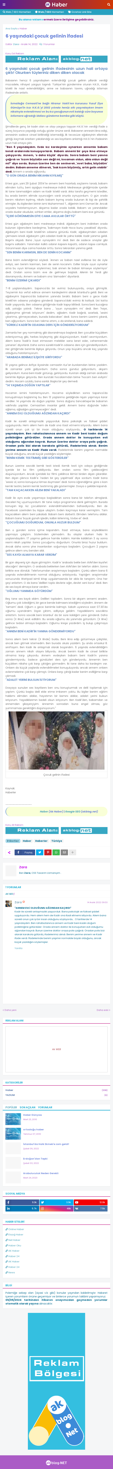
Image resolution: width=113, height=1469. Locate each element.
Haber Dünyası (32, 1115)
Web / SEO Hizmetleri (17, 12)
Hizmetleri (49, 12)
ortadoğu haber (33, 1129)
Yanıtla (18, 948)
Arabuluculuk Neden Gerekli (41, 1173)
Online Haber (14, 1229)
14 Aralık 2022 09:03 (97, 902)
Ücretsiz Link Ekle (79, 12)
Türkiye (56, 841)
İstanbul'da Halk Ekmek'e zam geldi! (46, 1144)
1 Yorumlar (49, 44)
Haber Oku (13, 1245)
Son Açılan (27, 1107)
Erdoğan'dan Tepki (35, 1158)
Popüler (11, 1107)
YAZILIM (56, 1095)
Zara (23, 867)
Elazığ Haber (14, 1234)
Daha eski (102, 1010)
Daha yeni (10, 1010)
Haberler (41, 841)
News (10, 1272)
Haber (23, 28)
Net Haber (12, 1240)
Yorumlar (45, 1107)
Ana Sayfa (11, 28)
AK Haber (12, 1251)
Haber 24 (12, 1256)
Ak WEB (56, 1049)
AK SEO (9, 893)
